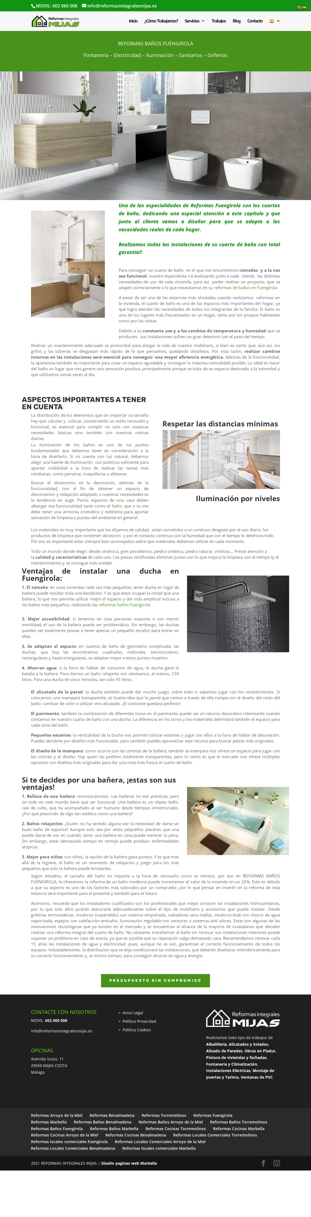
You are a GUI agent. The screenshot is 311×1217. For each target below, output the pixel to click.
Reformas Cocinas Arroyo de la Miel (64, 1135)
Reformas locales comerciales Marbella (159, 1148)
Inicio (133, 21)
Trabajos (219, 21)
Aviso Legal (133, 1012)
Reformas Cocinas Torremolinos (176, 1128)
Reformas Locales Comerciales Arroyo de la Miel (160, 1141)
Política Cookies (137, 1029)
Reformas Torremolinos (164, 1115)
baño (117, 506)
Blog (236, 21)
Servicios (192, 21)
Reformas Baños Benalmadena (102, 1122)
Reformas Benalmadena (112, 1115)
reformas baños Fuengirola (124, 604)
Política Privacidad (139, 1021)
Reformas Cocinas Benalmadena (135, 1135)
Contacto (255, 21)
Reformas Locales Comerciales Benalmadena (73, 1148)
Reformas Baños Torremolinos (238, 1122)
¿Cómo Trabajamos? (161, 21)
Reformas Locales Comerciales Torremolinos (215, 1135)
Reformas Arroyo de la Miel (56, 1115)
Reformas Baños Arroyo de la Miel (171, 1122)
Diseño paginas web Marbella (129, 1163)
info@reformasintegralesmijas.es (61, 1031)
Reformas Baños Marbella (114, 1128)
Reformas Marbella (49, 1122)
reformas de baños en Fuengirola (245, 287)
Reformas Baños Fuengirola (57, 1128)
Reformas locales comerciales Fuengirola (69, 1141)
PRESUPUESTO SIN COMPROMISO (155, 980)
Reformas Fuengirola (216, 205)
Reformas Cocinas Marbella (239, 1128)
